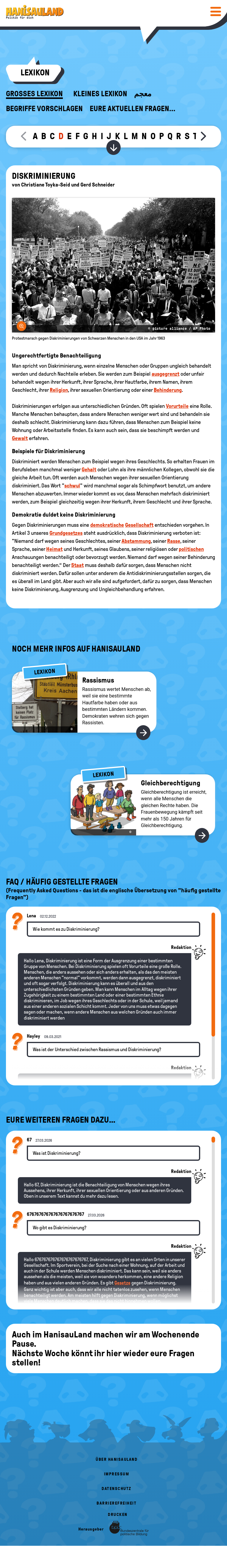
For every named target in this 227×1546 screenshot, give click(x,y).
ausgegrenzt (165, 374)
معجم (142, 94)
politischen (191, 549)
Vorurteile (177, 406)
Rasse (173, 541)
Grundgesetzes (66, 533)
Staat (77, 565)
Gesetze (122, 1282)
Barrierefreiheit (116, 1503)
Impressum (116, 1474)
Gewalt (20, 438)
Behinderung (168, 390)
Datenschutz (116, 1488)
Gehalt (89, 470)
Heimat (54, 549)
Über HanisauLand (116, 1459)
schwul (72, 486)
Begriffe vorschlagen (44, 109)
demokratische (107, 525)
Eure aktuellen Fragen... (132, 109)
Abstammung (136, 541)
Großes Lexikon (34, 94)
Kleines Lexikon (100, 94)
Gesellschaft (139, 525)
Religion (59, 390)
